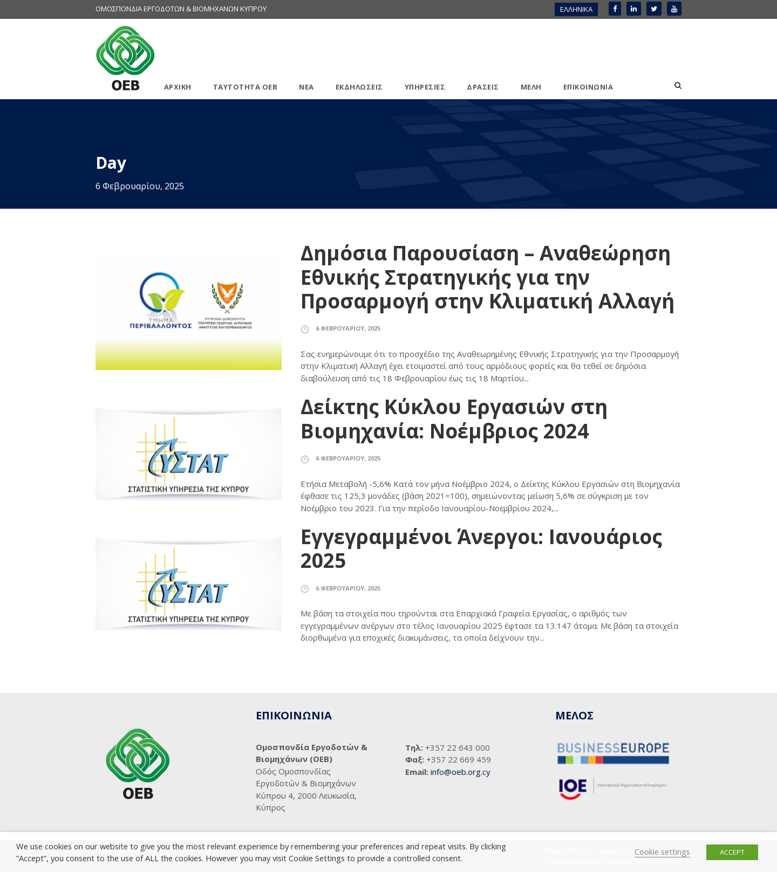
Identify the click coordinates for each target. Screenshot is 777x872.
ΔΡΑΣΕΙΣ (483, 87)
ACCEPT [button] (732, 852)
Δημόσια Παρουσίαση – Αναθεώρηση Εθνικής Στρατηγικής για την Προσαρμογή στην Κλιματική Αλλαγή (487, 276)
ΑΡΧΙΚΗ (178, 87)
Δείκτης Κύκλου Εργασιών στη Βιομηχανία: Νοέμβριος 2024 (454, 418)
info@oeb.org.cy (460, 771)
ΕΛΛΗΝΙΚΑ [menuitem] (576, 9)
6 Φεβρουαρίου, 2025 (348, 328)
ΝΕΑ (306, 87)
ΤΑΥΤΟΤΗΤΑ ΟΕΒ (245, 87)
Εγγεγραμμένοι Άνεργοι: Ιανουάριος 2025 (481, 548)
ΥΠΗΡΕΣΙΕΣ (425, 87)
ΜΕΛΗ (531, 87)
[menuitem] (576, 9)
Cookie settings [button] (662, 851)
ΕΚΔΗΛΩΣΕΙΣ (359, 87)
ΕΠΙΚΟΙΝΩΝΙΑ (588, 87)
